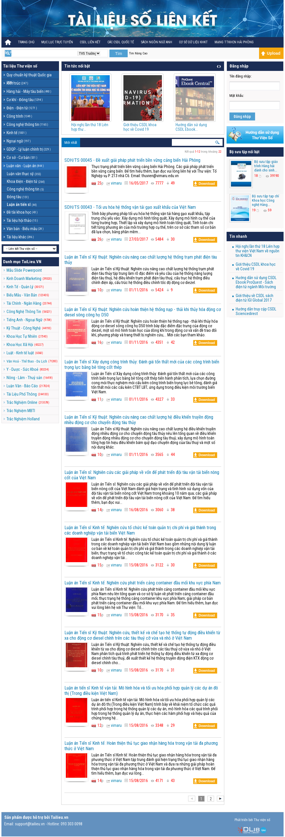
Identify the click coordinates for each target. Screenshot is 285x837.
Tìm (118, 53)
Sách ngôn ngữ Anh (156, 42)
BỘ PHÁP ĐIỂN (15, 53)
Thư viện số (27, 66)
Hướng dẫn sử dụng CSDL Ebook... (191, 127)
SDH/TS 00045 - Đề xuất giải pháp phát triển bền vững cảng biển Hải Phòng (132, 160)
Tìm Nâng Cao (138, 53)
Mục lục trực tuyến (57, 42)
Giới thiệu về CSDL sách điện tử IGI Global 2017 (254, 297)
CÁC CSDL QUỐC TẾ (120, 42)
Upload (270, 53)
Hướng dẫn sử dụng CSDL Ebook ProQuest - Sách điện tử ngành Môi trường (256, 282)
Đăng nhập (242, 116)
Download (204, 184)
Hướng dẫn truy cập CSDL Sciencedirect (256, 311)
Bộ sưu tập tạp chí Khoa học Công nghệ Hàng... (265, 200)
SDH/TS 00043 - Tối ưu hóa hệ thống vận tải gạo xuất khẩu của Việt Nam (130, 207)
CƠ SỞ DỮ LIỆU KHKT (193, 42)
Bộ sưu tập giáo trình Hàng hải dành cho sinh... (266, 165)
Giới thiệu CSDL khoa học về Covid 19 (139, 127)
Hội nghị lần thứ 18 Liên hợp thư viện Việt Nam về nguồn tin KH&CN (258, 251)
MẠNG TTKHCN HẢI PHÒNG (234, 42)
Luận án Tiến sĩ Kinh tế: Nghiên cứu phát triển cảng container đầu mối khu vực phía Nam (142, 583)
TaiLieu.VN (31, 261)
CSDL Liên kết (90, 42)
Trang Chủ (26, 42)
